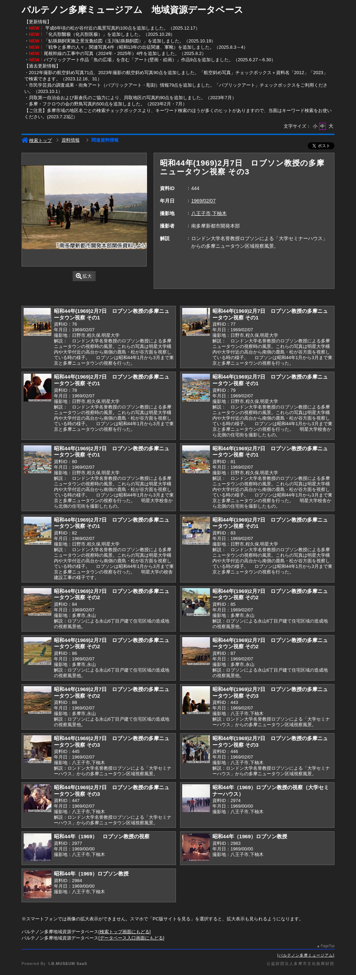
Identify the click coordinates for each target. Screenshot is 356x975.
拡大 (84, 276)
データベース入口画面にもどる (131, 938)
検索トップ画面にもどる (124, 931)
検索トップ (37, 140)
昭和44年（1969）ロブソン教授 (249, 836)
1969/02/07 (203, 201)
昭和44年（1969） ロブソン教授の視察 (101, 836)
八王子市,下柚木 (209, 213)
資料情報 (71, 140)
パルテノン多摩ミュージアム (306, 955)
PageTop (327, 946)
